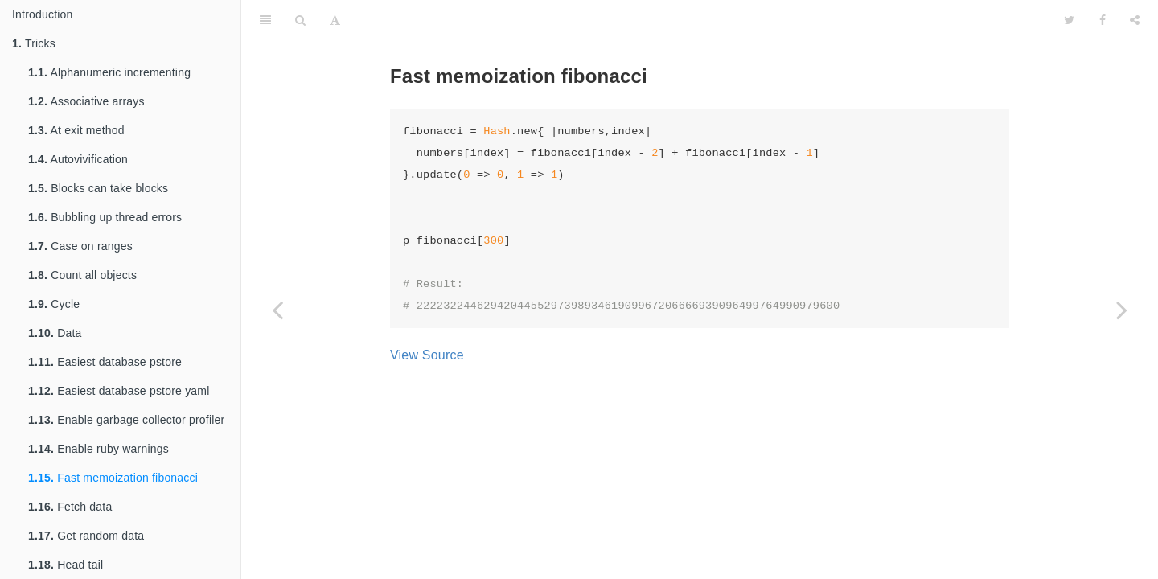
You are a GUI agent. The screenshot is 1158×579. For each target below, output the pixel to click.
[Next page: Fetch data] (1122, 309)
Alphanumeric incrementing (109, 72)
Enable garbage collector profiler (126, 419)
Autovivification (78, 159)
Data (55, 332)
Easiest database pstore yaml (119, 390)
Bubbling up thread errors (105, 217)
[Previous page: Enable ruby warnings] (277, 309)
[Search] (300, 20)
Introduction (42, 14)
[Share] (1135, 20)
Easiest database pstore (105, 361)
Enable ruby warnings (98, 448)
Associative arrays (86, 101)
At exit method (76, 130)
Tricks (33, 43)
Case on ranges (80, 246)
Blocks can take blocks (98, 188)
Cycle (54, 304)
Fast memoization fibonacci (113, 477)
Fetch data (70, 506)
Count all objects (82, 275)
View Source (427, 355)
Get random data (86, 535)
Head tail (65, 564)
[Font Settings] (335, 20)
